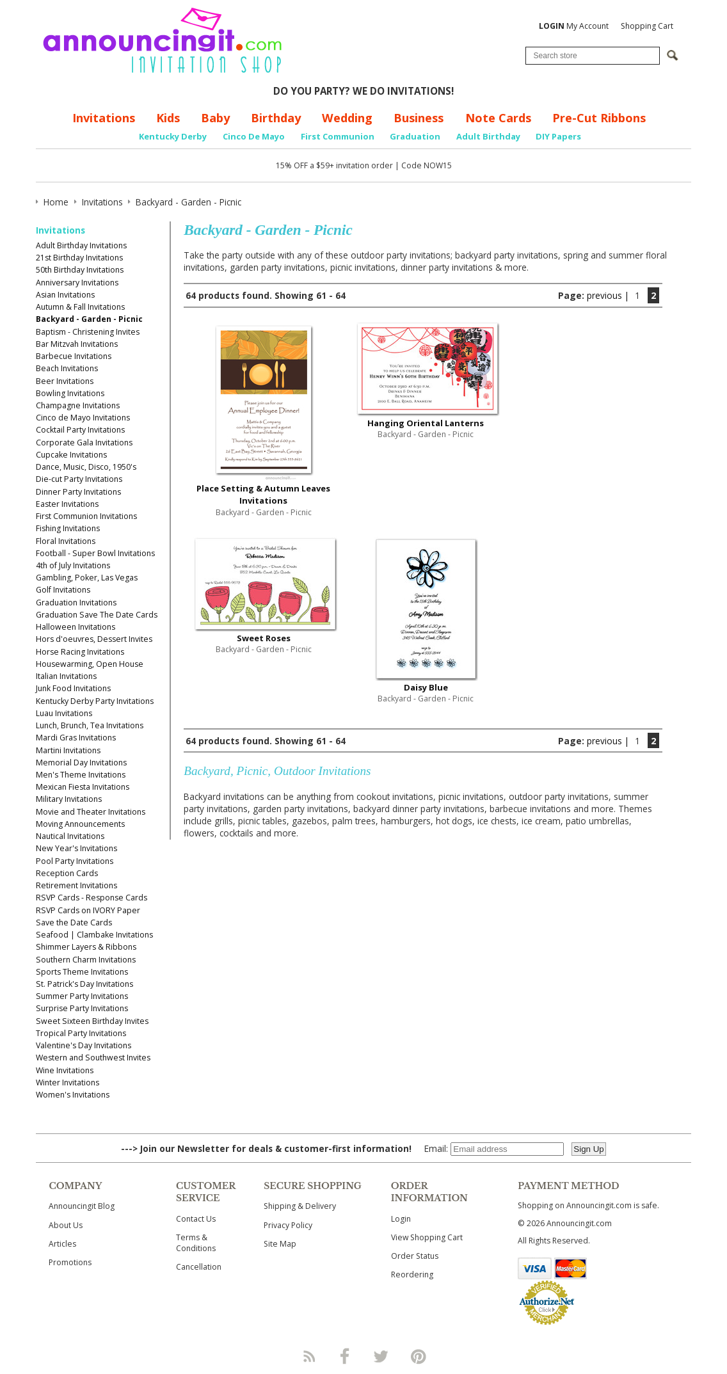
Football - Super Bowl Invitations (95, 553)
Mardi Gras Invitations (76, 737)
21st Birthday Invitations (79, 257)
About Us (66, 1225)
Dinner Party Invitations (78, 491)
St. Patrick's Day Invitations (84, 984)
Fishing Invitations (68, 528)
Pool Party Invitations (74, 861)
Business (418, 117)
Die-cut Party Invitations (79, 479)
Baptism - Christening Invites (88, 331)
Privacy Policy (288, 1225)
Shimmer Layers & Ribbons (86, 946)
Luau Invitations (64, 713)
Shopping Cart (647, 25)
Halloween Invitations (75, 626)
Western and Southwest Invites (93, 1057)
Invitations (103, 117)
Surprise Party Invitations (82, 1008)
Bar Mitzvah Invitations (77, 344)
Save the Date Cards (74, 922)
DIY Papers (558, 136)
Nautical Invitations (70, 836)
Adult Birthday (488, 136)
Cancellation (198, 1266)
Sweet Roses (264, 638)
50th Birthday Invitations (80, 269)
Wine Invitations (64, 1070)
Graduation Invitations (76, 602)
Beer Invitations (64, 381)
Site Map (280, 1243)
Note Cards (498, 117)
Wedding (347, 117)
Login (401, 1218)
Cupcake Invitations (71, 454)
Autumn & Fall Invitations (80, 306)
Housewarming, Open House (89, 664)
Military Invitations (69, 799)
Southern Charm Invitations (86, 959)
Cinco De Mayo (254, 136)
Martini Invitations (68, 750)
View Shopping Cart (427, 1237)
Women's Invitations (72, 1094)
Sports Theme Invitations (82, 971)
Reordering (412, 1274)
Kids (168, 117)
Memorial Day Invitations (81, 762)
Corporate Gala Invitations (84, 442)
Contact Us (196, 1218)
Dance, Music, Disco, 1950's (86, 466)
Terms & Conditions (196, 1243)
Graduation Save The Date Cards (96, 614)
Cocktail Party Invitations (80, 429)
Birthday (276, 117)
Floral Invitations (65, 541)
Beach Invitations (67, 368)
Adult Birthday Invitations (81, 245)
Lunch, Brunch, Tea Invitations (89, 725)
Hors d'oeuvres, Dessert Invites (94, 639)
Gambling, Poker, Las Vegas (87, 577)
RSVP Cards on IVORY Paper (88, 910)
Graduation (415, 136)
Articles (62, 1243)
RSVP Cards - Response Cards (91, 897)
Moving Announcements (80, 824)
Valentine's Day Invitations (83, 1045)
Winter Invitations (67, 1082)
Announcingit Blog (82, 1206)
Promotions (70, 1262)
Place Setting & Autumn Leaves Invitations (263, 494)
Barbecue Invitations (73, 356)
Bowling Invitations (70, 393)
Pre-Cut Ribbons (599, 117)
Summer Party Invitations (82, 996)
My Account (574, 25)
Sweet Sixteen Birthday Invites (92, 1021)
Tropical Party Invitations (81, 1033)
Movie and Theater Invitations (90, 811)
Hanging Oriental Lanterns (425, 423)
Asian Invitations (65, 294)
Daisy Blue (426, 687)
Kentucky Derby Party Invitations (95, 701)
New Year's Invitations (76, 848)
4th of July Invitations (73, 565)
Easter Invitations (67, 504)
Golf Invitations (63, 589)
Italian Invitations (66, 676)
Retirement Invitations (76, 885)
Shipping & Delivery (300, 1206)
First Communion (337, 136)
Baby (215, 117)
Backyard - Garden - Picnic (89, 319)
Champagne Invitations (78, 405)
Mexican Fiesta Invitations (82, 786)
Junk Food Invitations (73, 688)
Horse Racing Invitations (80, 651)
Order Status (414, 1255)
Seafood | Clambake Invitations (94, 934)
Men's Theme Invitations (80, 774)
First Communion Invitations (86, 516)
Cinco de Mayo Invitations (83, 417)
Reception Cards (67, 873)
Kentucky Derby (173, 136)
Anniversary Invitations (77, 282)
